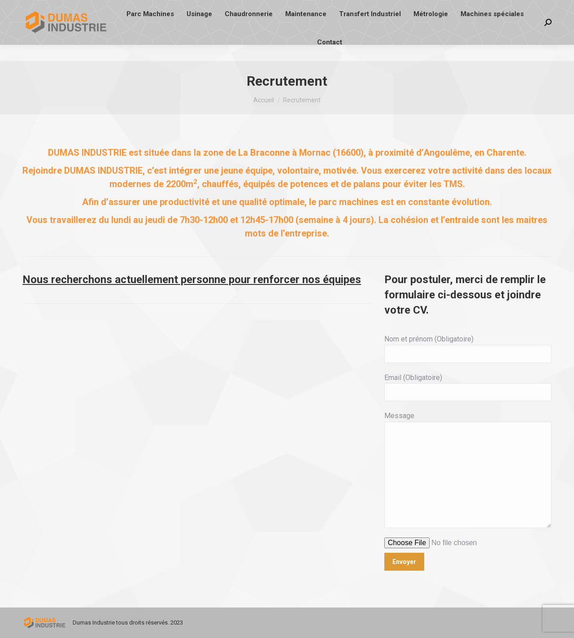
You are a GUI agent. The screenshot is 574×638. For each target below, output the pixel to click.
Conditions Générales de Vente (457, 8)
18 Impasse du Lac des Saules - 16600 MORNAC (333, 8)
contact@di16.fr (104, 8)
